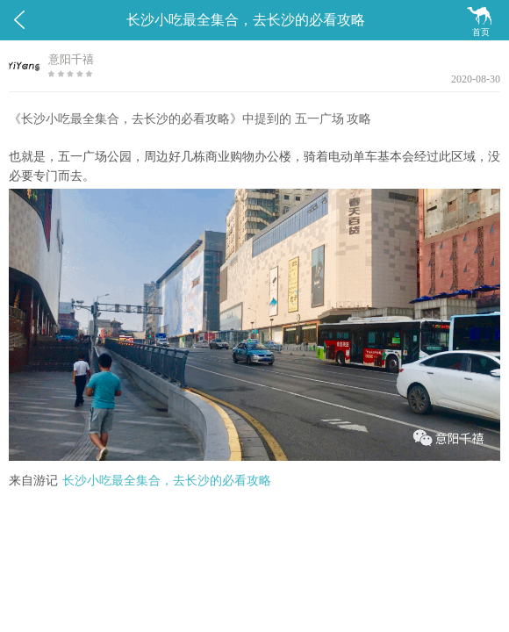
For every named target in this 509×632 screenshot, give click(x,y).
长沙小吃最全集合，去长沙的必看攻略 (166, 480)
